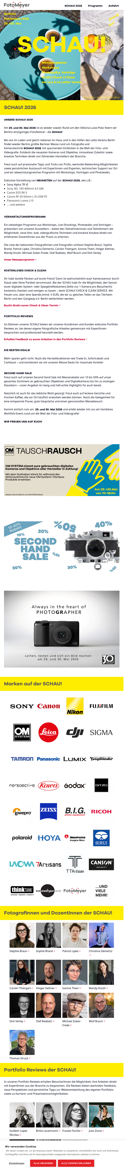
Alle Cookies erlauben (76, 1163)
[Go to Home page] (17, 5)
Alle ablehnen (43, 1163)
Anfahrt (113, 6)
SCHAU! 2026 (73, 6)
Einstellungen (16, 1163)
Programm (95, 6)
